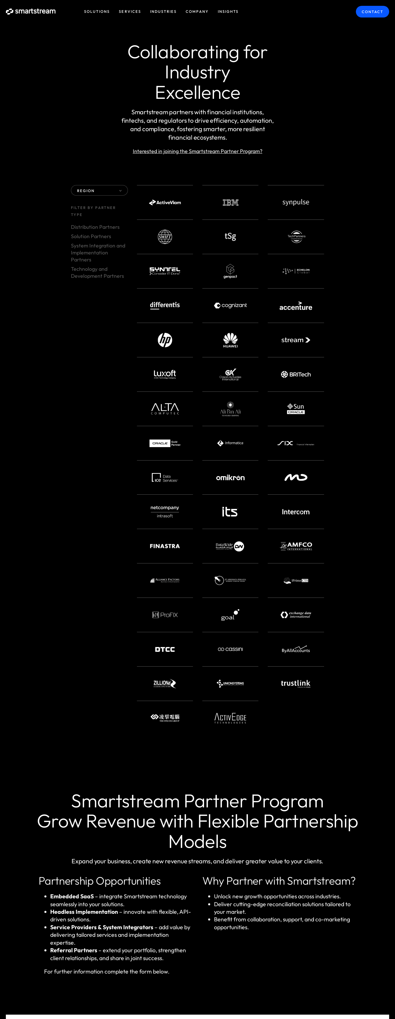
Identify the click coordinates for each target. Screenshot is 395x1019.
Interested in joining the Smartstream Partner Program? (197, 151)
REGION (99, 190)
